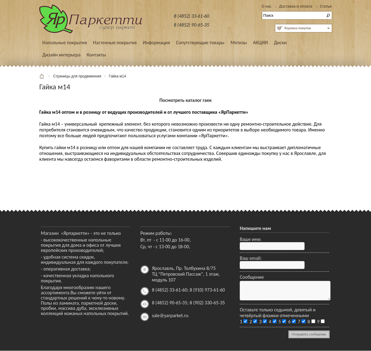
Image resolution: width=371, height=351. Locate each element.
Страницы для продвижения (77, 76)
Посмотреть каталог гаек (185, 100)
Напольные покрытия (64, 42)
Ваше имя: (250, 239)
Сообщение (252, 277)
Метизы (239, 42)
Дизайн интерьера (61, 55)
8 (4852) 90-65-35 (191, 25)
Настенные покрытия (114, 42)
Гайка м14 (117, 76)
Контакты (96, 55)
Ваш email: (251, 258)
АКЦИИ (260, 42)
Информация (156, 42)
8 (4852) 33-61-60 (191, 16)
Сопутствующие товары (200, 42)
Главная (42, 76)
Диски (280, 42)
